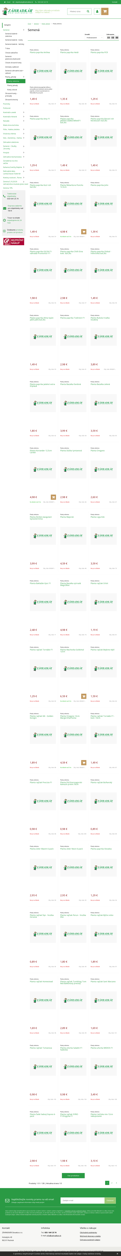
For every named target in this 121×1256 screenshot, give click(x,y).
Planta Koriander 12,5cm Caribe (41, 451)
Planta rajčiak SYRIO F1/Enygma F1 (69, 1115)
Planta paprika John (99, 185)
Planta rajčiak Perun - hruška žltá (73, 916)
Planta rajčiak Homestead (41, 981)
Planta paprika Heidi (69, 52)
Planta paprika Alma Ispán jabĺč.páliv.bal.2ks (41, 319)
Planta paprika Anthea (40, 52)
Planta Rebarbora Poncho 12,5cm (71, 186)
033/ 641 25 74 (43, 2)
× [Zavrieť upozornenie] (117, 1253)
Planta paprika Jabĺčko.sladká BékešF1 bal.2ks (70, 120)
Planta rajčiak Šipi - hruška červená (42, 916)
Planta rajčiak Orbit (99, 583)
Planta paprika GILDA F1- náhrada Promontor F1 (41, 252)
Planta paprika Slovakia (101, 849)
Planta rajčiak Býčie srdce (102, 915)
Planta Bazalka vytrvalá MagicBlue (70, 584)
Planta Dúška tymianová (71, 450)
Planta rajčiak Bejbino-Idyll (102, 649)
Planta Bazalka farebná (70, 384)
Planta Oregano (98, 450)
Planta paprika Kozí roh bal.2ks (40, 186)
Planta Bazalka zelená (100, 384)
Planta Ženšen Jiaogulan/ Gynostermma (41, 518)
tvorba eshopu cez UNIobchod (66, 1251)
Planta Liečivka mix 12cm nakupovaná (102, 1115)
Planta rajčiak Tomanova (41, 1048)
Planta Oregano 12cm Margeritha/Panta (70, 717)
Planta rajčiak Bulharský (101, 782)
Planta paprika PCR (99, 52)
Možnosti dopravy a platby (90, 1236)
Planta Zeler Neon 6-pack (71, 849)
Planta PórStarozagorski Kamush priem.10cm (71, 783)
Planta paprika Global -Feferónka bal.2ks (101, 252)
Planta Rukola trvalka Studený (100, 319)
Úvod (8, 2)
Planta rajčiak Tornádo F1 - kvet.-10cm (103, 717)
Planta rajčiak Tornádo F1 (41, 649)
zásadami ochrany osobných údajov (75, 1211)
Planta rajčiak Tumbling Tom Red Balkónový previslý (73, 982)
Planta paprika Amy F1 (40, 118)
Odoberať (110, 1200)
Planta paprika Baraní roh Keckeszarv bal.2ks (102, 119)
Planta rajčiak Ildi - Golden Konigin (41, 717)
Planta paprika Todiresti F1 (72, 318)
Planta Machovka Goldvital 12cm (72, 650)
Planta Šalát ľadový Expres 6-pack (42, 1115)
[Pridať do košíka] (83, 231)
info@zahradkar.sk (54, 1236)
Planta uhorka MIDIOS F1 (102, 1048)
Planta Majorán (67, 517)
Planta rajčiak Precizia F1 (41, 782)
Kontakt (114, 2)
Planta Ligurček (98, 517)
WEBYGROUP (98, 1251)
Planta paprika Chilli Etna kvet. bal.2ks (71, 252)
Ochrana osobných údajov (90, 1240)
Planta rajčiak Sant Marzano (103, 981)
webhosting (81, 1251)
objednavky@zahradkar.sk (24, 2)
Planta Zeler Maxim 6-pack (42, 849)
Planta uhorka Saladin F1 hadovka (71, 1049)
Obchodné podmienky (88, 1232)
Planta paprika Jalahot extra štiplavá (42, 385)
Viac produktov (73, 1175)
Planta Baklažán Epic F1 (40, 583)
